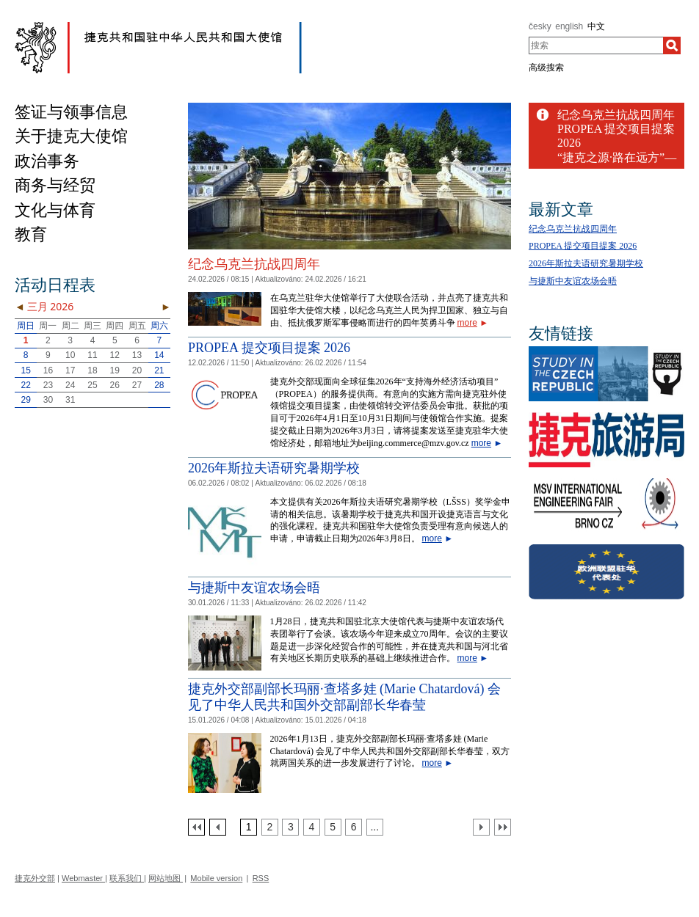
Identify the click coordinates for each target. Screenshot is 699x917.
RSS (261, 878)
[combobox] (596, 45)
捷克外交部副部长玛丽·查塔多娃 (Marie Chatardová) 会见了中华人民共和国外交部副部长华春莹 (344, 697)
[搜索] (672, 45)
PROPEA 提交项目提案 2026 (269, 347)
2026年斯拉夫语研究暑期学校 (274, 468)
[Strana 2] (269, 827)
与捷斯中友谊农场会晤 (254, 587)
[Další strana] (481, 827)
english (569, 26)
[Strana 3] (290, 827)
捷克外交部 (35, 878)
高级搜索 (546, 67)
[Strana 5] (333, 827)
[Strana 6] (353, 827)
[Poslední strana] (502, 827)
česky (540, 26)
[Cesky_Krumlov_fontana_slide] (349, 108)
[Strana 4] (311, 827)
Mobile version (216, 878)
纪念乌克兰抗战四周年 (254, 264)
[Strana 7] (374, 827)
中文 (596, 26)
